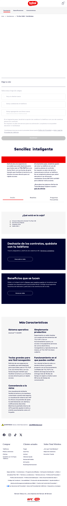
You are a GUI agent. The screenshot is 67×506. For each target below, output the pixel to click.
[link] (62, 3)
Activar (25, 454)
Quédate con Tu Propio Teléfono (9, 457)
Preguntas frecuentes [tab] (54, 198)
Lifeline (57, 471)
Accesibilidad (26, 479)
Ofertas (5, 454)
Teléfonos (6, 448)
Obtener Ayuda (27, 456)
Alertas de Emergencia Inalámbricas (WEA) (23, 482)
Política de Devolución (16, 477)
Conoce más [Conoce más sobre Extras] (20, 293)
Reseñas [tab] (33, 197)
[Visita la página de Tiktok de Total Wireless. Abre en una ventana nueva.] (15, 435)
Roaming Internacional (29, 464)
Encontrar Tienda (49, 454)
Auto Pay (26, 451)
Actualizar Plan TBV (13, 474)
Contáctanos (21, 471)
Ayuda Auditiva (54, 479)
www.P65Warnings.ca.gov (35, 424)
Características (31, 10)
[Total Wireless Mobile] (33, 3)
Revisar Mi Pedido (28, 459)
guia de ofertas (39, 188)
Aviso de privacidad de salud (48, 477)
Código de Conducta (14, 479)
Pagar (25, 448)
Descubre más (20, 259)
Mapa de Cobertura (49, 451)
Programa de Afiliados (32, 471)
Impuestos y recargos (54, 484)
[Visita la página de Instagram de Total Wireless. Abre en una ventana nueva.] (9, 435)
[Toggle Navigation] (4, 3)
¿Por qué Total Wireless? (51, 448)
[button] (58, 3)
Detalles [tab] (12, 197)
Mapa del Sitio (11, 471)
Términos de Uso (40, 474)
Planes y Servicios (8, 451)
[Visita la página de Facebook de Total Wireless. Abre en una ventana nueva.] (4, 435)
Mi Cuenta (26, 462)
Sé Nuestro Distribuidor (47, 471)
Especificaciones (18, 10)
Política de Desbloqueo (32, 477)
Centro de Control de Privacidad (46, 482)
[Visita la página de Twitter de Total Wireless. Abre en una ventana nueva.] (21, 435)
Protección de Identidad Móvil (40, 479)
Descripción (6, 10)
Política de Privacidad (53, 474)
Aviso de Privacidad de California (37, 484)
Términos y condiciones (27, 474)
